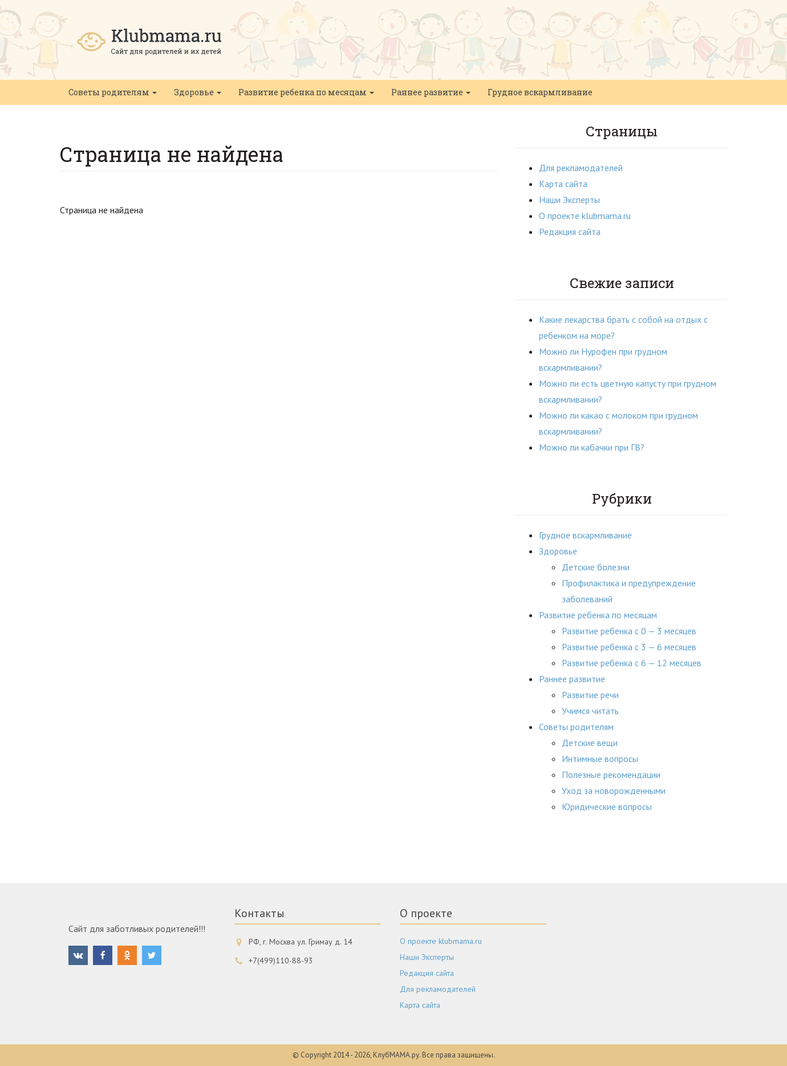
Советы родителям (112, 92)
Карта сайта (563, 183)
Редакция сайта (570, 231)
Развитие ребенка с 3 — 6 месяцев (629, 646)
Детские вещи (590, 742)
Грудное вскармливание (540, 92)
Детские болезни (596, 567)
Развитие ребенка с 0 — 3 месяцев (629, 631)
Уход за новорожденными (614, 790)
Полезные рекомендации (611, 774)
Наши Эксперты (569, 199)
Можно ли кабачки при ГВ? (591, 447)
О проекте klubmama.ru (585, 215)
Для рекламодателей (581, 167)
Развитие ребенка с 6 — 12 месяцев (631, 662)
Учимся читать (590, 710)
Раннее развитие (430, 92)
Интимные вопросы (600, 758)
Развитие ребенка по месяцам (306, 92)
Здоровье (197, 92)
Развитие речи (590, 694)
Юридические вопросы (607, 806)
